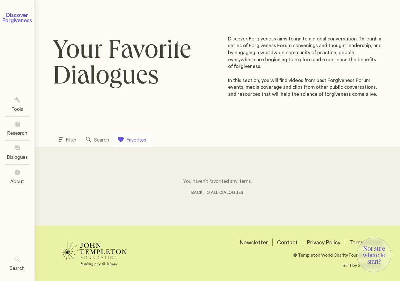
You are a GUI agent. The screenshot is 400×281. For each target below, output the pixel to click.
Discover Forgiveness (17, 17)
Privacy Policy (323, 242)
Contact (287, 242)
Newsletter (253, 242)
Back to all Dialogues (217, 192)
